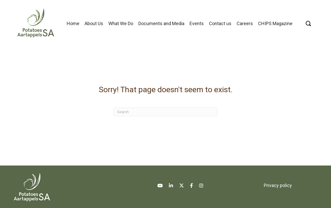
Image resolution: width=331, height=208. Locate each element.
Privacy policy (278, 185)
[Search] (165, 111)
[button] (308, 23)
